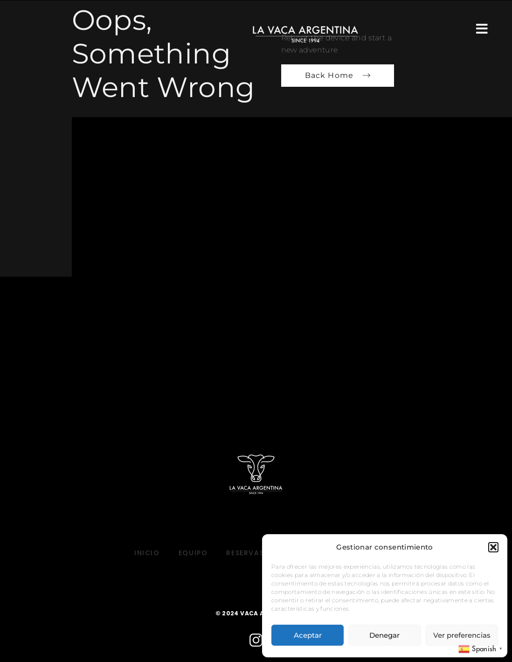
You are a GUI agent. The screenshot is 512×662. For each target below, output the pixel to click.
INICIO (147, 552)
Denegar (384, 635)
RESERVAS (245, 552)
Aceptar (308, 635)
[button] (493, 547)
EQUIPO (193, 552)
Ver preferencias (462, 635)
